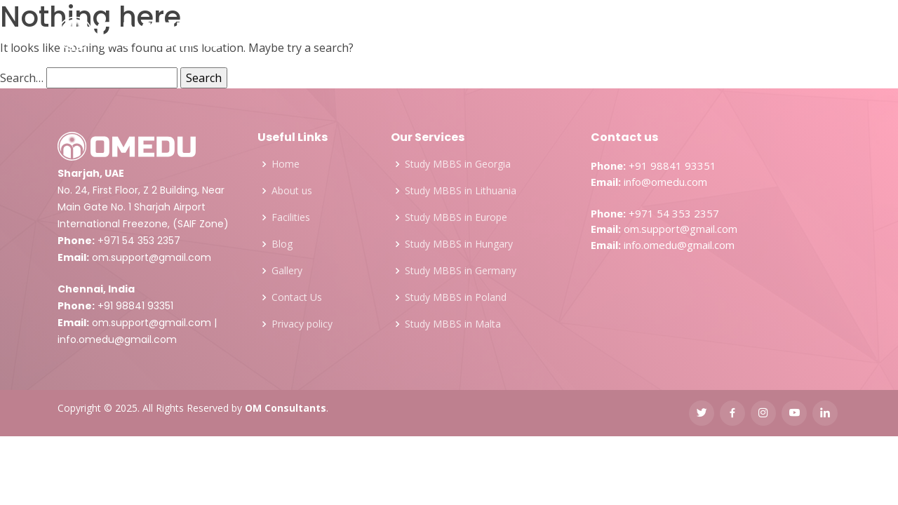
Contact (667, 34)
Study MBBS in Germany (460, 271)
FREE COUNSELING (781, 35)
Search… (21, 78)
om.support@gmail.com (151, 257)
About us (292, 191)
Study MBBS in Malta (453, 324)
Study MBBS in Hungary (459, 244)
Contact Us (297, 297)
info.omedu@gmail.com (117, 339)
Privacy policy (302, 324)
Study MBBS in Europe (456, 217)
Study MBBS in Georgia (458, 164)
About (260, 34)
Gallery (563, 34)
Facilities (500, 34)
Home (286, 164)
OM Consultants (285, 408)
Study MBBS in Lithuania (460, 191)
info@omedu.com (665, 182)
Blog (613, 34)
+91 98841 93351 (135, 306)
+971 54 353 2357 (139, 241)
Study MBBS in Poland (456, 297)
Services (325, 34)
